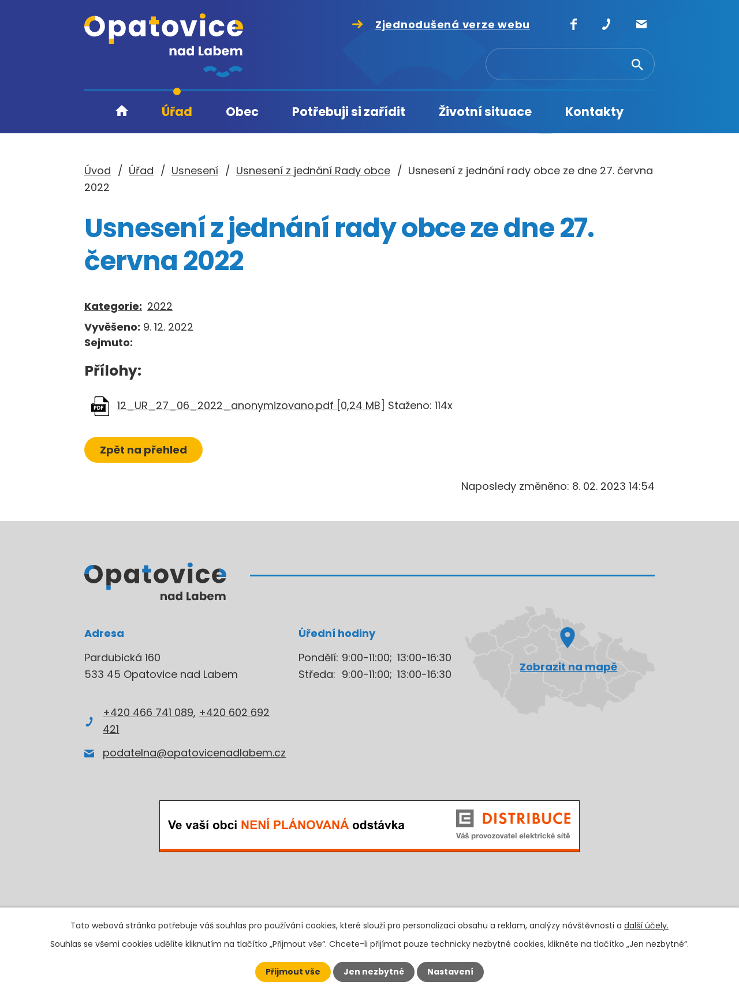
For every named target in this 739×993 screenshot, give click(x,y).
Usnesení (194, 170)
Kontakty (594, 111)
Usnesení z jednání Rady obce (313, 170)
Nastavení (450, 971)
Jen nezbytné (374, 971)
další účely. (646, 925)
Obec (242, 111)
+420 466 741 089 (148, 712)
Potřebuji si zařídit (348, 111)
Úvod (121, 112)
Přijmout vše (293, 971)
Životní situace (485, 111)
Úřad (177, 111)
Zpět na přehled (143, 450)
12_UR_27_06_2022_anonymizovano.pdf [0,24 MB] (251, 405)
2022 (160, 306)
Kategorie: (113, 306)
